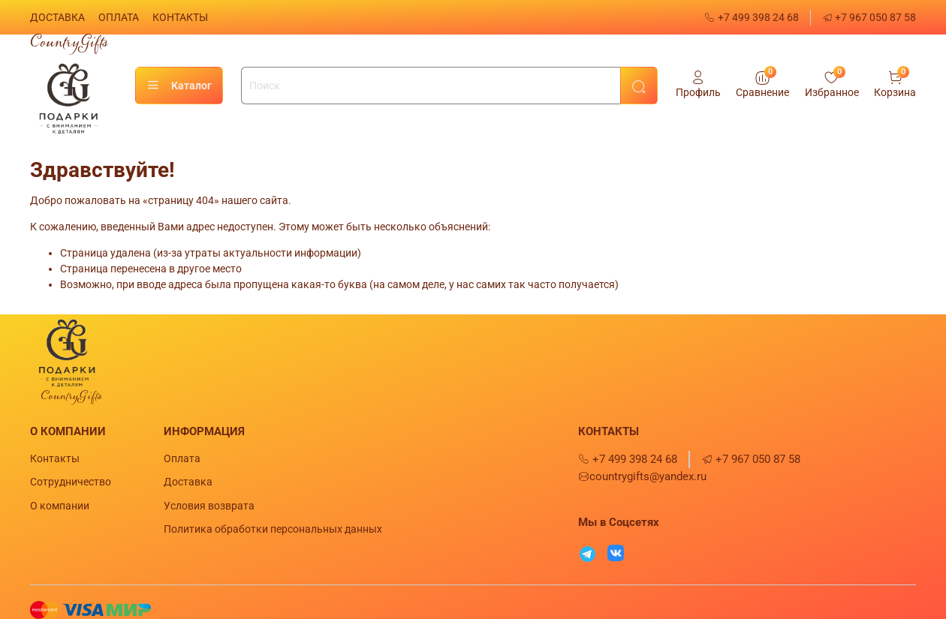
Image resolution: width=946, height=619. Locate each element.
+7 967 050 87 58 (869, 17)
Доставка (188, 482)
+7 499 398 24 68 (751, 17)
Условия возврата (209, 506)
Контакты (55, 458)
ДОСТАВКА (57, 17)
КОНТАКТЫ (180, 17)
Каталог (179, 85)
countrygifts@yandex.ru (642, 476)
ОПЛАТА (118, 17)
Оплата (182, 458)
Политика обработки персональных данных (273, 529)
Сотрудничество (70, 482)
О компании (59, 506)
